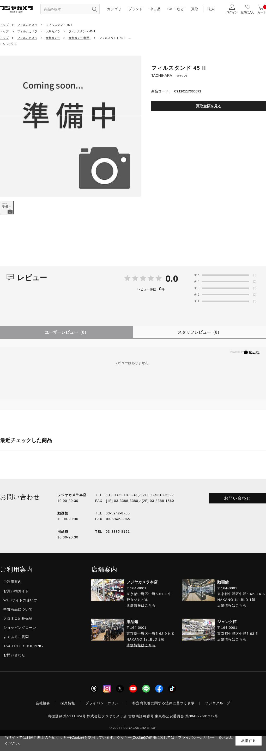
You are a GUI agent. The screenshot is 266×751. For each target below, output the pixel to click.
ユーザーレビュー (67, 332)
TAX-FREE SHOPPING (23, 646)
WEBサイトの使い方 (20, 600)
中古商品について (18, 609)
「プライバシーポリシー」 (196, 737)
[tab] (7, 207)
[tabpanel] (70, 126)
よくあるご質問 (16, 637)
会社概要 (43, 703)
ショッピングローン (19, 628)
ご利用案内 (12, 582)
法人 (211, 9)
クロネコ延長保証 (18, 618)
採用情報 (68, 703)
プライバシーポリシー (104, 703)
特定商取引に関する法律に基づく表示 (163, 703)
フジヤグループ (218, 703)
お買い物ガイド (16, 591)
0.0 (171, 278)
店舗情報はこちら (141, 605)
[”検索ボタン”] (94, 9)
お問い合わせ (237, 498)
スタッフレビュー (200, 332)
